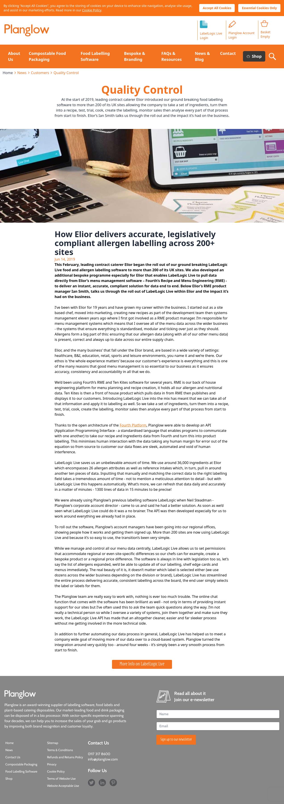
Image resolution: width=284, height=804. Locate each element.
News (22, 72)
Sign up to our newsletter (176, 740)
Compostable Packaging (21, 764)
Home (8, 72)
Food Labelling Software (21, 771)
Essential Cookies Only (259, 8)
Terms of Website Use (61, 779)
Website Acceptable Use (63, 786)
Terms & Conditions (60, 750)
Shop (254, 56)
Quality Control (66, 72)
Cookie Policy (91, 10)
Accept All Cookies (217, 8)
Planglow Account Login (241, 30)
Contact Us (12, 757)
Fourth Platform (133, 425)
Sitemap (52, 743)
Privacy (51, 764)
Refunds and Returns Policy (65, 757)
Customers (40, 72)
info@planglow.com (103, 759)
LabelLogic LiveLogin (211, 30)
